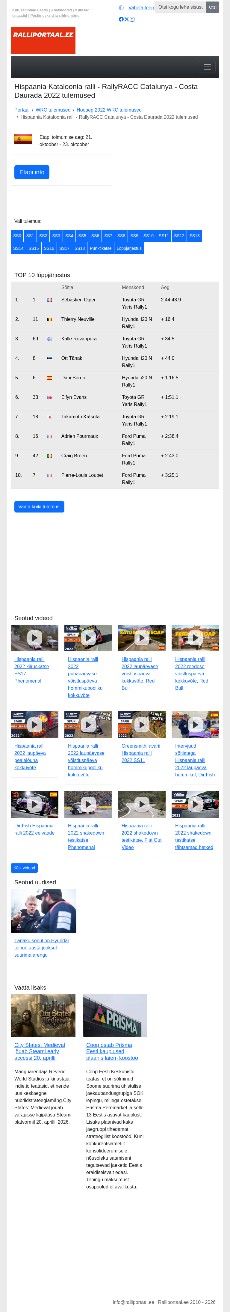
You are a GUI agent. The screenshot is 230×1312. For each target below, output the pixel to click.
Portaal (22, 109)
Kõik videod (24, 867)
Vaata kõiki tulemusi (39, 506)
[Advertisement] (169, 171)
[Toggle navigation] (207, 67)
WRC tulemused (53, 109)
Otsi (213, 7)
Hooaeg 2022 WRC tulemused (109, 109)
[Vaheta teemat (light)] (141, 7)
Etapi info (31, 172)
